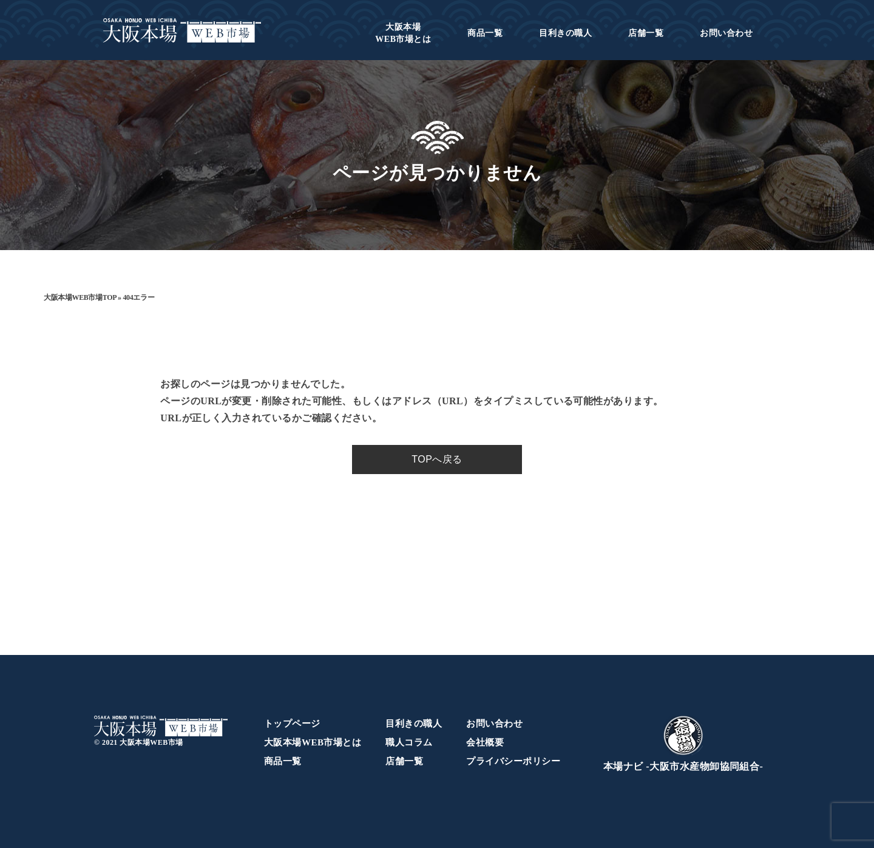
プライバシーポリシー (513, 761)
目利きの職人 (565, 33)
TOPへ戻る (437, 459)
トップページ (292, 723)
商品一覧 (485, 33)
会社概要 (485, 742)
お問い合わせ (726, 33)
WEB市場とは (403, 33)
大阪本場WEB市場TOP (80, 297)
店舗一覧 (645, 33)
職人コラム (408, 742)
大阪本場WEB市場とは (312, 742)
